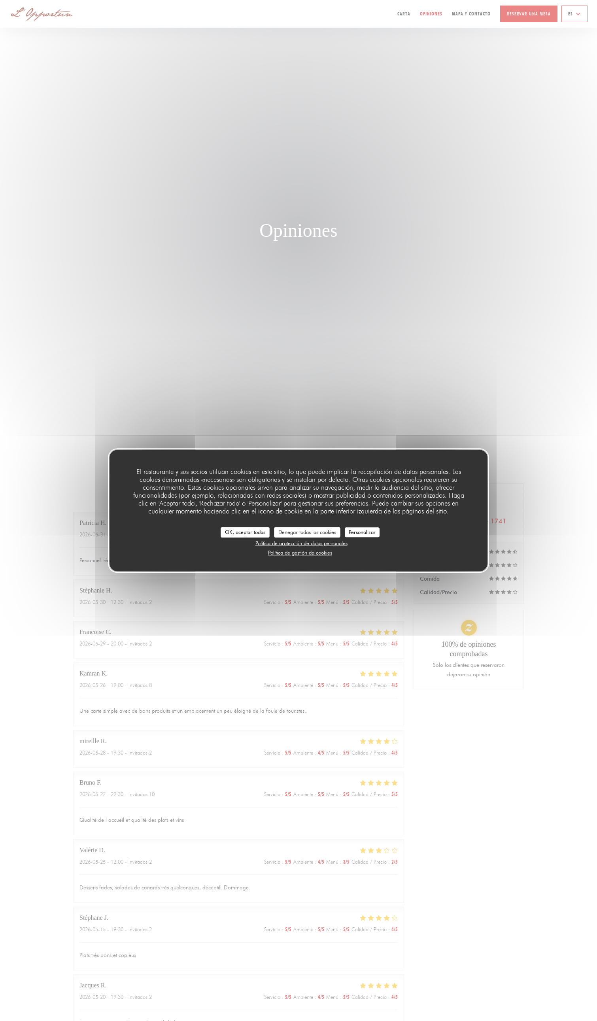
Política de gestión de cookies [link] (300, 552)
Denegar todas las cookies (307, 532)
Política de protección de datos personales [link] (301, 543)
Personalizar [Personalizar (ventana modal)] (362, 532)
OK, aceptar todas (245, 532)
